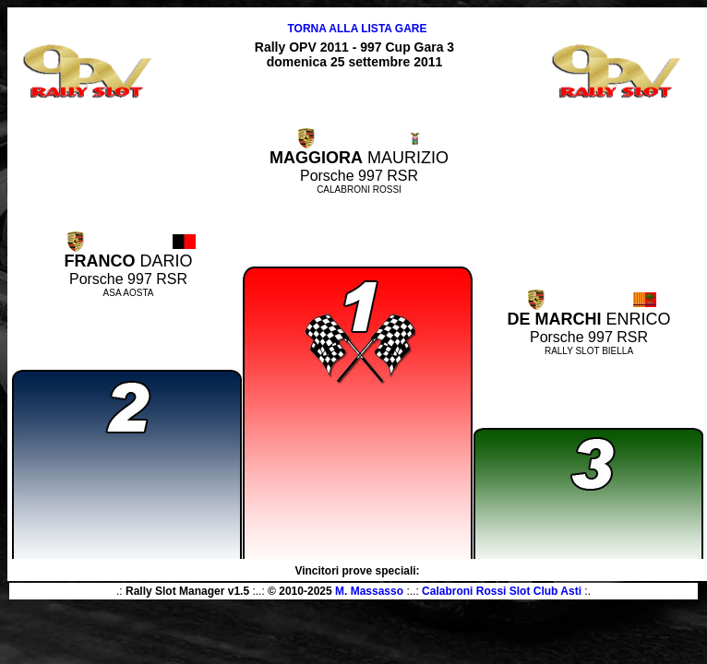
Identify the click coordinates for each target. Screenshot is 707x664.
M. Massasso (369, 591)
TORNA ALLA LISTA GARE (356, 28)
